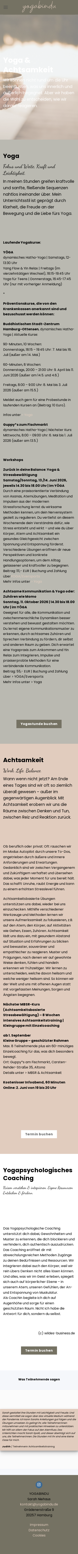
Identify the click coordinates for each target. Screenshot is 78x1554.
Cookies (39, 1535)
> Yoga (27, 414)
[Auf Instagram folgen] (39, 1484)
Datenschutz (39, 1530)
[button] (5, 7)
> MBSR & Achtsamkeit (43, 1072)
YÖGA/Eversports (25, 576)
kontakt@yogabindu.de (39, 1504)
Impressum (39, 1524)
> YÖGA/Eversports (27, 676)
